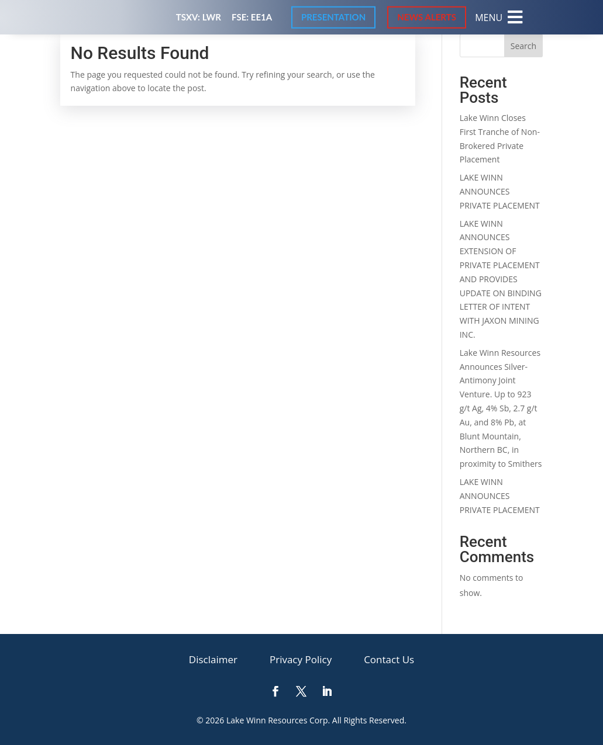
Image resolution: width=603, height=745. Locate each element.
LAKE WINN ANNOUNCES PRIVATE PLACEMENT (500, 191)
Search (523, 45)
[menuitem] (498, 17)
